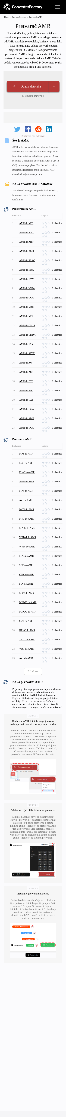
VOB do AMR (26, 649)
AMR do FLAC (27, 260)
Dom (6, 17)
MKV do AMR (26, 593)
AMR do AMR (26, 251)
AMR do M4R (26, 307)
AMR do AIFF (26, 242)
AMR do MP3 (26, 223)
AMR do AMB (26, 418)
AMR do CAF (26, 400)
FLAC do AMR (27, 472)
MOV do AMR (26, 509)
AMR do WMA (27, 288)
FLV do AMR (26, 584)
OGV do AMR (26, 574)
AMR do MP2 (26, 316)
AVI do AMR (25, 500)
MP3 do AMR (26, 453)
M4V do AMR (26, 518)
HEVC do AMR (27, 630)
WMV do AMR (27, 546)
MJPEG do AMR (27, 611)
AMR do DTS (26, 381)
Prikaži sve (33, 671)
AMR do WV (26, 390)
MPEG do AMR (27, 528)
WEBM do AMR (27, 537)
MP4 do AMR (26, 491)
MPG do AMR (26, 556)
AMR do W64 (26, 344)
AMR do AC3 (26, 372)
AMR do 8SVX (27, 353)
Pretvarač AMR (35, 17)
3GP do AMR (26, 565)
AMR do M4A (26, 269)
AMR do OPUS (27, 325)
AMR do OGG (26, 297)
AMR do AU (25, 362)
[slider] (47, 223)
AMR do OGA (26, 409)
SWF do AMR (26, 621)
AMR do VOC (26, 427)
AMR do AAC (26, 232)
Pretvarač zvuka (19, 17)
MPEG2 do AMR (27, 602)
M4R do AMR (26, 463)
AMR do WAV (26, 279)
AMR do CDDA (27, 335)
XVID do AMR (26, 639)
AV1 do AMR (26, 658)
